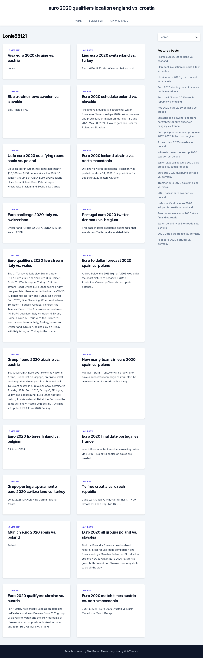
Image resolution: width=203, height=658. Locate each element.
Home (78, 20)
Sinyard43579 (119, 20)
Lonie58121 (96, 20)
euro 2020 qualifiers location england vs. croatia (101, 8)
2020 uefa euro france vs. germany (179, 233)
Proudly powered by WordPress (82, 651)
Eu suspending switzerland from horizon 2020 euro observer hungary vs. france (177, 122)
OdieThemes (131, 651)
